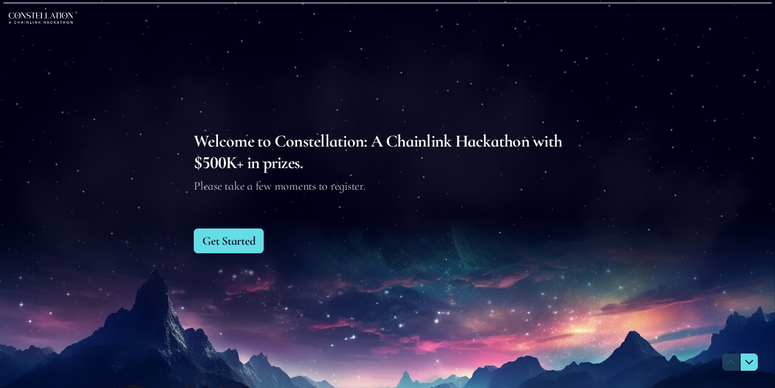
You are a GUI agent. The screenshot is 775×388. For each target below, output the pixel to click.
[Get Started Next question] (229, 240)
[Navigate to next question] (749, 362)
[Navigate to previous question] (730, 362)
